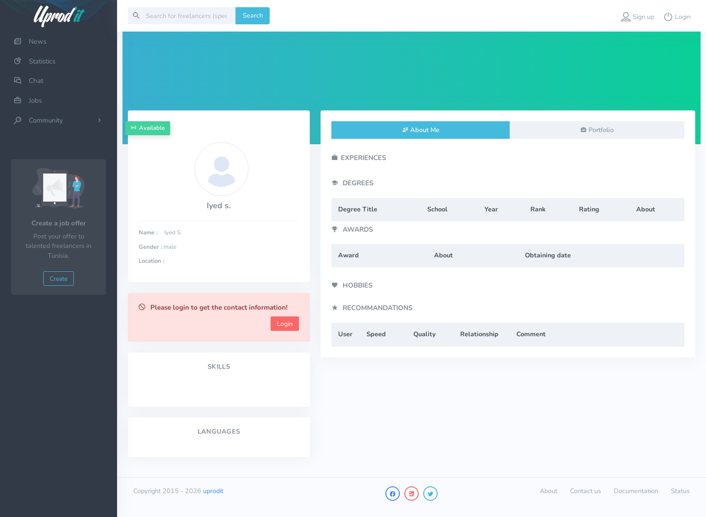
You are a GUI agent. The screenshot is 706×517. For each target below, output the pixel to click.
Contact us (585, 490)
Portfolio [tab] (601, 129)
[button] (637, 16)
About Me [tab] (424, 129)
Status (680, 490)
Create (59, 279)
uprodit (213, 490)
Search (253, 15)
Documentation (636, 490)
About (548, 490)
